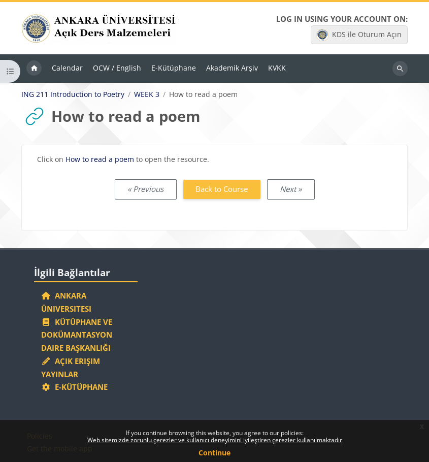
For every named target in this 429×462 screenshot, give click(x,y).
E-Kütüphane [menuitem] (173, 68)
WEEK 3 (146, 94)
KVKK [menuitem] (277, 68)
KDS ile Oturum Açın (359, 35)
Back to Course (221, 189)
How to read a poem (99, 159)
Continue (214, 452)
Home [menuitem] (34, 68)
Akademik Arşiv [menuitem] (232, 68)
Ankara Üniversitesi (66, 302)
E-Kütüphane (74, 387)
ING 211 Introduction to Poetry (72, 94)
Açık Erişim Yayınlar (70, 367)
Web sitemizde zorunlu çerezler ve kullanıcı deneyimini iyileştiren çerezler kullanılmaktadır (214, 440)
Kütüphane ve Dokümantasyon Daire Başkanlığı (76, 335)
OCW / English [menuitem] (117, 68)
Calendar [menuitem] (67, 68)
